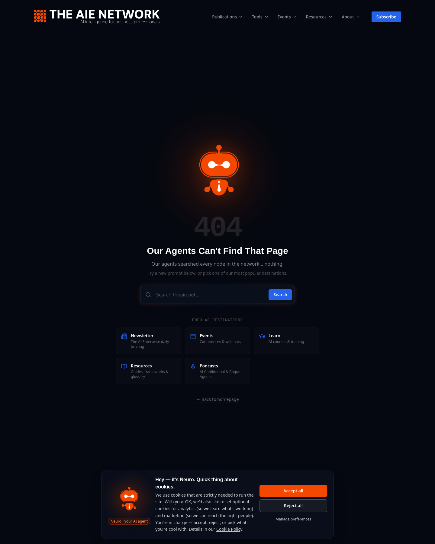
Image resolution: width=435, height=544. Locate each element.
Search (280, 294)
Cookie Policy (229, 529)
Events (284, 17)
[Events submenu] (295, 17)
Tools (257, 17)
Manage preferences (293, 519)
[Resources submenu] (330, 17)
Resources (316, 17)
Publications (224, 17)
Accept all (293, 491)
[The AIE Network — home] (97, 17)
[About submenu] (358, 17)
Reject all (293, 505)
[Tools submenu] (266, 17)
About (348, 17)
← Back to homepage (217, 399)
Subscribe (386, 17)
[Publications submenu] (240, 17)
